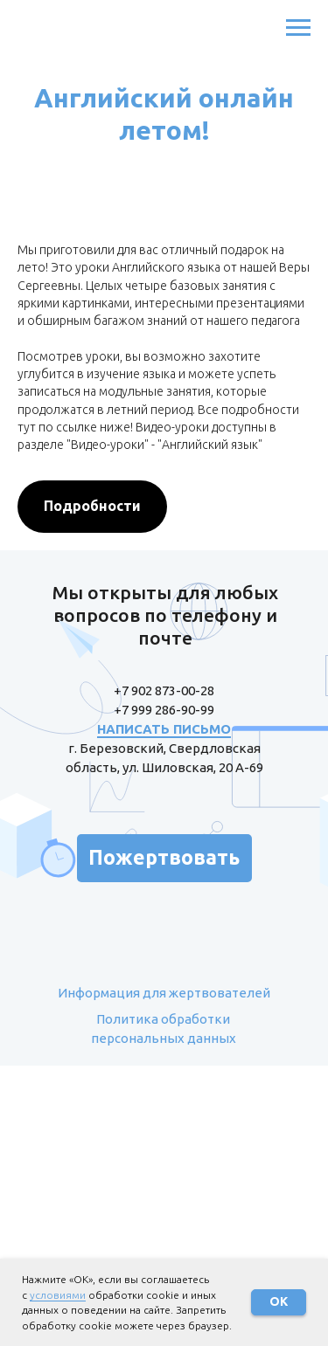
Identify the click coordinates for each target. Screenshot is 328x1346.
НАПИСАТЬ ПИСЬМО (164, 728)
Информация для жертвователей (164, 992)
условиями (58, 1295)
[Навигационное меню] (298, 28)
